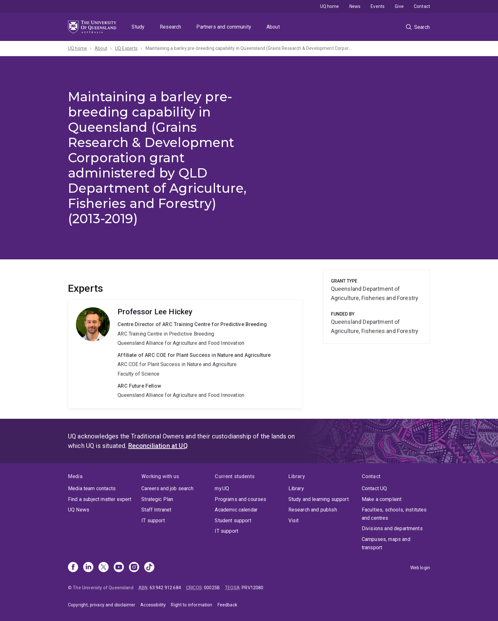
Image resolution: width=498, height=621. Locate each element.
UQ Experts (126, 48)
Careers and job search (167, 488)
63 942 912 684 (165, 587)
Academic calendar (236, 510)
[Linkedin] (88, 567)
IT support (153, 521)
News (355, 6)
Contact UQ (374, 488)
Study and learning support (318, 499)
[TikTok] (149, 567)
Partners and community (223, 27)
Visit (293, 521)
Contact (422, 6)
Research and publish (312, 510)
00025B (212, 587)
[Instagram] (134, 567)
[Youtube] (119, 567)
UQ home (329, 6)
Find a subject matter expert (99, 499)
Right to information (191, 604)
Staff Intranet (156, 510)
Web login (420, 567)
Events (378, 6)
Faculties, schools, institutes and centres (394, 514)
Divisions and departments (392, 528)
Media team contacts (92, 488)
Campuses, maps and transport (386, 543)
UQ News (78, 510)
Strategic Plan (157, 499)
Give (399, 6)
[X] (103, 567)
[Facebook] (73, 567)
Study (138, 27)
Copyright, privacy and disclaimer (101, 604)
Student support (233, 521)
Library (296, 488)
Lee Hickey (185, 354)
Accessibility (153, 604)
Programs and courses (240, 499)
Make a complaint (382, 499)
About (273, 27)
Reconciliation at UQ (158, 446)
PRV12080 (252, 587)
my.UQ (222, 488)
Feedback (227, 604)
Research (170, 27)
